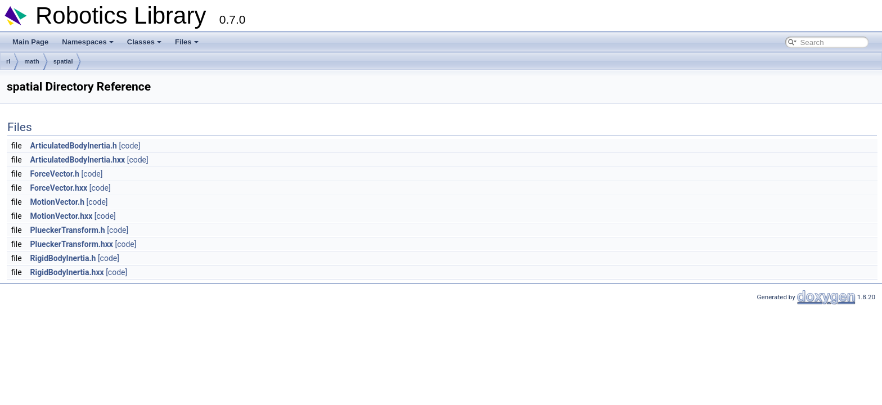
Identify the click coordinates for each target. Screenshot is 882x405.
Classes (144, 42)
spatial (63, 61)
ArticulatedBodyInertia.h (73, 145)
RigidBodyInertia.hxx (67, 272)
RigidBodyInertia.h (63, 258)
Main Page (30, 42)
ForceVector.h (54, 173)
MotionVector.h (57, 201)
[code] (129, 145)
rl (8, 61)
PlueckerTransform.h (67, 230)
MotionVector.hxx (61, 216)
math (31, 61)
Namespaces (88, 42)
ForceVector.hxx (59, 187)
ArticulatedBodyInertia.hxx (77, 159)
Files (187, 42)
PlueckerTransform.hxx (71, 244)
